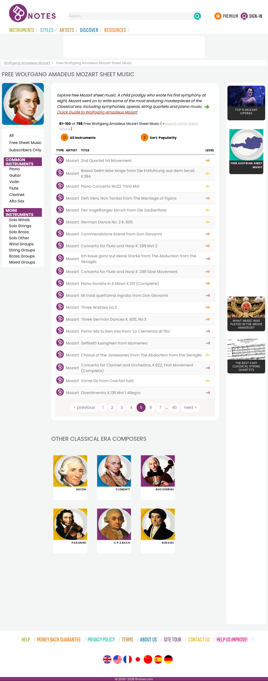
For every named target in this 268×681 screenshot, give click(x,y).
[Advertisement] (134, 45)
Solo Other (19, 238)
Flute (13, 188)
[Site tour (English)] (107, 659)
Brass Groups (22, 256)
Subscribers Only (25, 150)
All (11, 135)
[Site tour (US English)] (117, 659)
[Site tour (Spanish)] (158, 659)
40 (174, 407)
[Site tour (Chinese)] (148, 659)
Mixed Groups (22, 262)
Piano (14, 169)
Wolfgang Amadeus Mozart (27, 63)
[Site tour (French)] (127, 659)
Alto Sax (16, 201)
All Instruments (83, 137)
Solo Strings (20, 226)
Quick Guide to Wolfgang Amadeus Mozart (97, 112)
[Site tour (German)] (168, 659)
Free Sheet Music (25, 142)
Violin (14, 181)
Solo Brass (19, 232)
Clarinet (17, 194)
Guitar (15, 175)
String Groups (22, 250)
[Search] (197, 16)
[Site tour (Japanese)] (137, 659)
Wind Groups (21, 244)
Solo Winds (19, 219)
